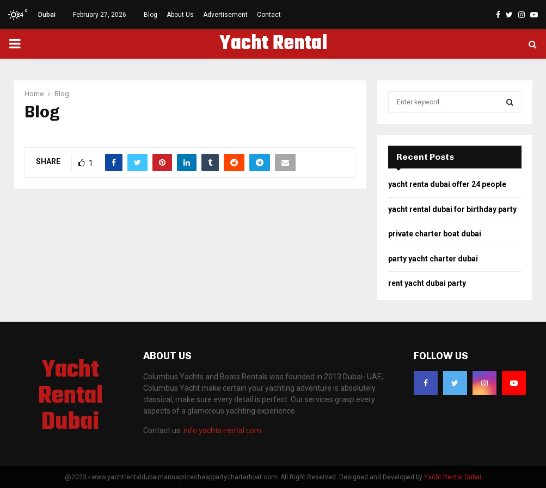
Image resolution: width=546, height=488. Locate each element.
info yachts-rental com (222, 430)
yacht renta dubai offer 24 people (447, 184)
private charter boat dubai (434, 233)
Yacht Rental (273, 44)
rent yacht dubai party (427, 283)
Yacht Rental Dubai (70, 397)
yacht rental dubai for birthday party (452, 209)
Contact (269, 14)
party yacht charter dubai (433, 258)
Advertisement (225, 14)
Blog (150, 14)
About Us (180, 14)
